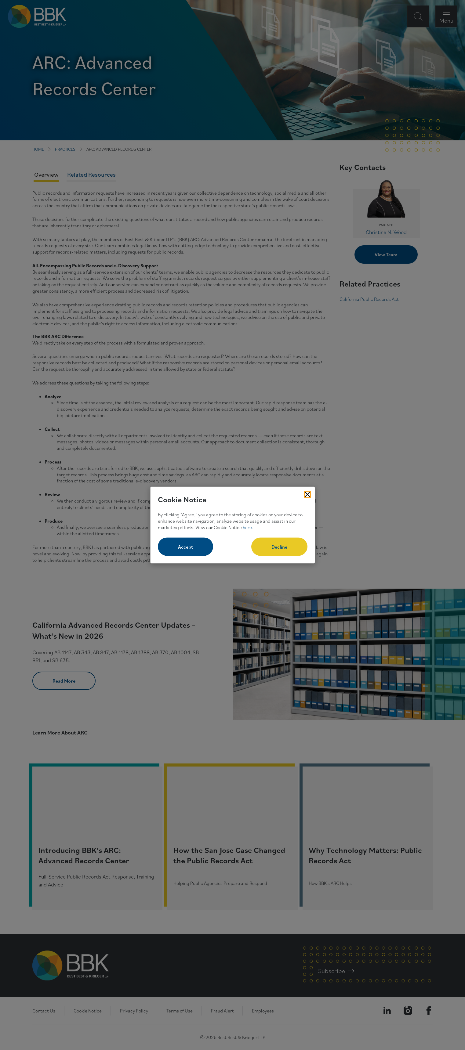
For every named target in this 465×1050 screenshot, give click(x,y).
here (247, 527)
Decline (279, 547)
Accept (185, 547)
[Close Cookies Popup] (307, 494)
